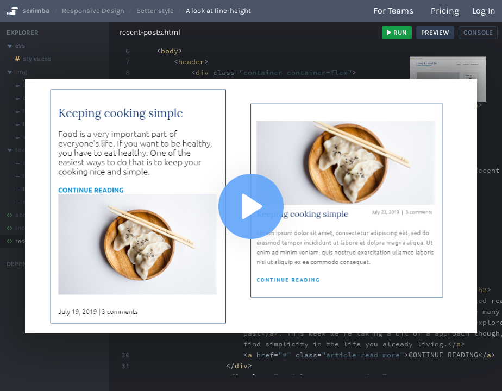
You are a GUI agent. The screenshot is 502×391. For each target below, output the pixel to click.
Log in (483, 10)
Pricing (445, 10)
